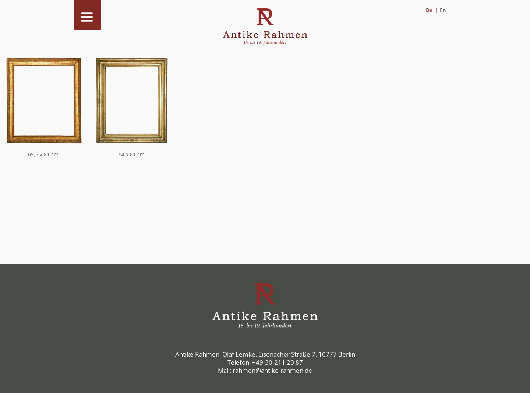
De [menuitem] (429, 10)
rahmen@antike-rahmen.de (272, 370)
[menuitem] (432, 10)
